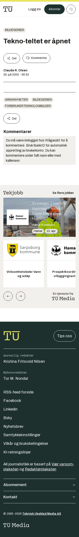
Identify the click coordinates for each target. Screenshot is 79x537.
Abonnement (39, 485)
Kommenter (36, 58)
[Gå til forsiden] (8, 9)
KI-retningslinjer (17, 452)
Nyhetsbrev (13, 426)
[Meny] (71, 9)
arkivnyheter (16, 99)
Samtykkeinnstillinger (21, 435)
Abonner (54, 9)
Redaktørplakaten (40, 469)
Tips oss (64, 336)
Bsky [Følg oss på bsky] (7, 418)
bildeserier (14, 30)
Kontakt (39, 497)
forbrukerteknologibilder (28, 106)
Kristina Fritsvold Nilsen (24, 361)
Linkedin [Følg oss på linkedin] (10, 409)
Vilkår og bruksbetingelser (25, 443)
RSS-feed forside (18, 392)
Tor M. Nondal (15, 378)
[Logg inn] (34, 9)
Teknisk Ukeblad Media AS (41, 513)
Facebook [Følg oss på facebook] (12, 400)
